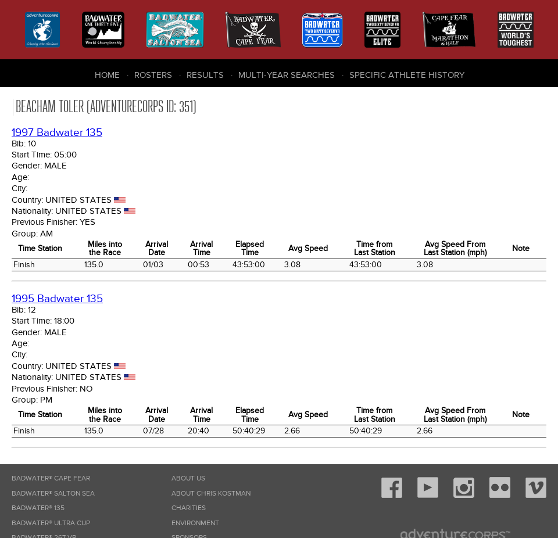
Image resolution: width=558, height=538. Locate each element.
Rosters (153, 75)
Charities (188, 508)
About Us (188, 478)
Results (205, 75)
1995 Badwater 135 (57, 299)
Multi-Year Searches (286, 75)
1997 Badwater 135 (57, 132)
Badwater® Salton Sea (53, 493)
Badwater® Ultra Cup (51, 523)
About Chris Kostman (211, 493)
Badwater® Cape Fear (51, 478)
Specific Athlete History (406, 75)
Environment (195, 523)
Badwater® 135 (38, 508)
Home (107, 75)
